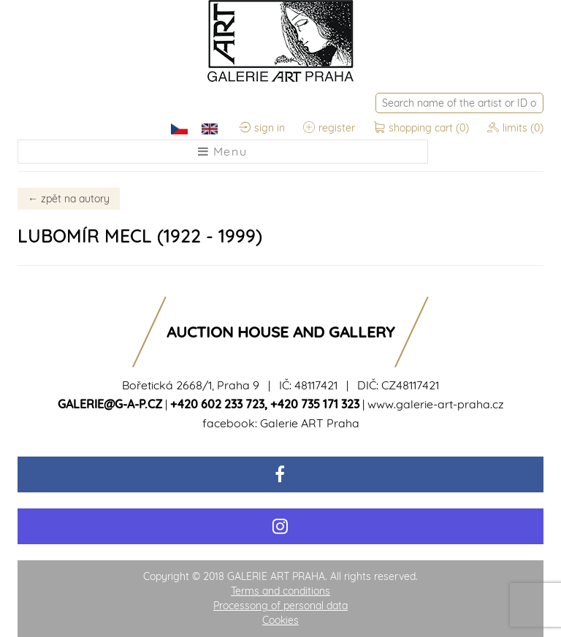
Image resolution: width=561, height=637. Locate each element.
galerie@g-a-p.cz (110, 404)
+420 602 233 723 (217, 404)
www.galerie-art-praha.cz (435, 404)
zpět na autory (69, 198)
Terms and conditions (280, 591)
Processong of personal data (280, 605)
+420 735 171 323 (314, 404)
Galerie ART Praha (309, 423)
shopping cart (422, 127)
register (329, 127)
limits (515, 127)
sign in (262, 127)
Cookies (280, 620)
